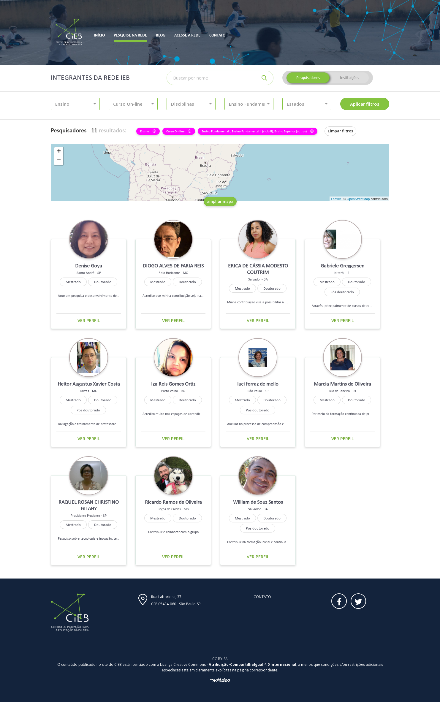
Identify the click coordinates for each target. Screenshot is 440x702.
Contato (262, 596)
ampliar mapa (220, 201)
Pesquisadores (308, 77)
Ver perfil (88, 320)
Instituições (349, 77)
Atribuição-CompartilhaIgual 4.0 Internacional (252, 664)
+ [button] (59, 151)
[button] (75, 104)
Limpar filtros (340, 131)
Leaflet (336, 199)
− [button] (59, 160)
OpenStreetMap (358, 199)
